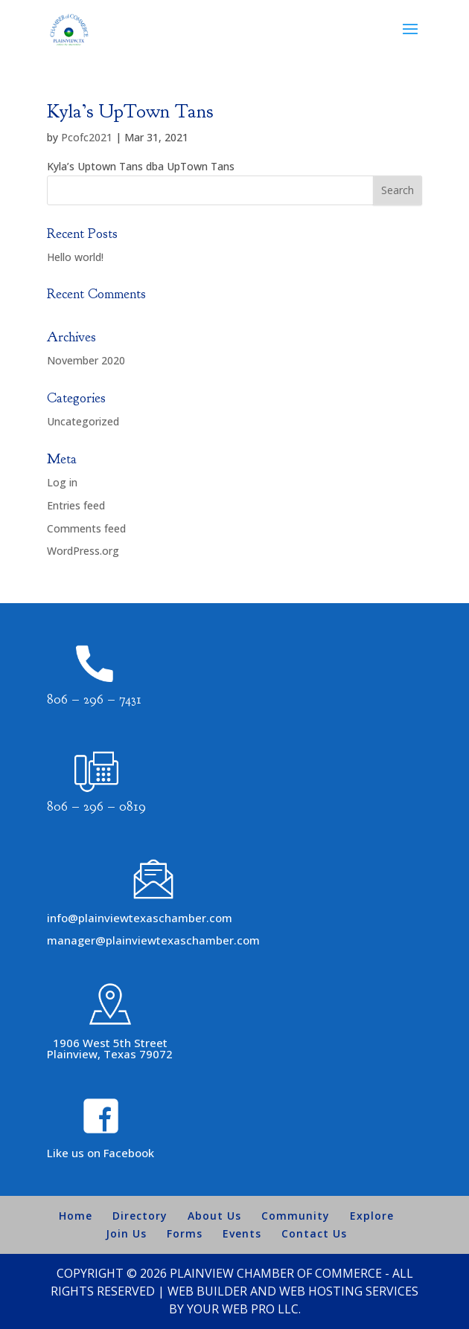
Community (295, 1216)
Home (75, 1216)
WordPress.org (83, 551)
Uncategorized (83, 421)
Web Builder (207, 1291)
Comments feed (86, 528)
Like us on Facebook (100, 1152)
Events (242, 1233)
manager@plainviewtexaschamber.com (153, 940)
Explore (372, 1216)
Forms (184, 1233)
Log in (62, 482)
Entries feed (76, 505)
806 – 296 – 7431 (94, 699)
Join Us (126, 1233)
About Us (214, 1216)
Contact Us (314, 1233)
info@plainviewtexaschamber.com (139, 917)
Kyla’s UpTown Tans (130, 111)
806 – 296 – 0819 (96, 806)
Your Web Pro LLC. (244, 1309)
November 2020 (86, 360)
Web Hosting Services (348, 1291)
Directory (140, 1216)
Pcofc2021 (86, 137)
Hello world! (75, 257)
